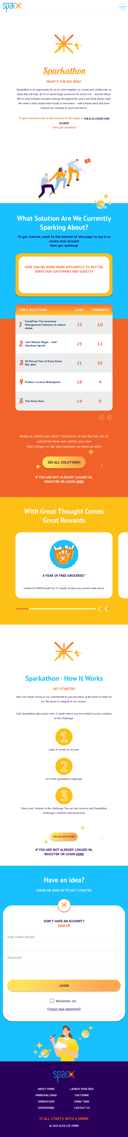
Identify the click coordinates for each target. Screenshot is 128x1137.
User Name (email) (21, 937)
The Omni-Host (34, 401)
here (80, 481)
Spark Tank (81, 1101)
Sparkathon (46, 1101)
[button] (101, 609)
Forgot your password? (64, 1009)
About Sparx (46, 1089)
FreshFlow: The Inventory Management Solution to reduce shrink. (45, 325)
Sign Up (64, 925)
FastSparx (82, 1095)
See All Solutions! (64, 462)
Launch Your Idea (82, 1089)
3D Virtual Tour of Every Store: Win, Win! (43, 362)
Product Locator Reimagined (42, 382)
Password (14, 957)
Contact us (82, 1108)
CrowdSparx (46, 1108)
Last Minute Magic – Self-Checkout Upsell (41, 343)
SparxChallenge (46, 1095)
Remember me (66, 1001)
